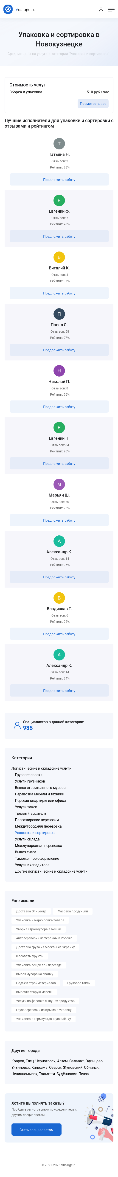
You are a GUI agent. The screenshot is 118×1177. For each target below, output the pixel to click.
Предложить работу (59, 180)
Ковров (17, 1061)
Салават (76, 1061)
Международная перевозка (38, 845)
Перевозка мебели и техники (39, 794)
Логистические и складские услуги (41, 768)
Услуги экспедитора (32, 865)
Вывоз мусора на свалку (34, 974)
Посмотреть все (93, 104)
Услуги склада (27, 839)
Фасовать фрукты (29, 956)
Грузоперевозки (28, 775)
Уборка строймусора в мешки (38, 929)
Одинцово (94, 1061)
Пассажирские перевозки (37, 820)
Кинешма (39, 1067)
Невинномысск (24, 1074)
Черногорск (45, 1061)
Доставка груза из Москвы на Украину (45, 947)
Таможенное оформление (37, 858)
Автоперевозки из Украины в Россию (44, 938)
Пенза (84, 1074)
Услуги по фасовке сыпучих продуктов (45, 1001)
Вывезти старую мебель (34, 992)
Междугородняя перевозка (38, 826)
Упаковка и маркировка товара (40, 920)
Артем (62, 1061)
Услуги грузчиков (30, 781)
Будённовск (66, 1074)
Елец (30, 1061)
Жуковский (72, 1067)
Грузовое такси (78, 983)
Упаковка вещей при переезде (39, 965)
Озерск (55, 1067)
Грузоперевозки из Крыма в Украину (44, 1010)
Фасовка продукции (73, 911)
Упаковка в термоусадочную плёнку (43, 1019)
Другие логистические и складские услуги (51, 871)
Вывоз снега (25, 852)
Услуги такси (26, 807)
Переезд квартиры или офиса (40, 800)
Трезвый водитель (30, 813)
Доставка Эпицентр (31, 911)
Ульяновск (20, 1067)
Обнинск (91, 1067)
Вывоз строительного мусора (40, 788)
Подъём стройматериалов (36, 983)
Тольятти (47, 1074)
